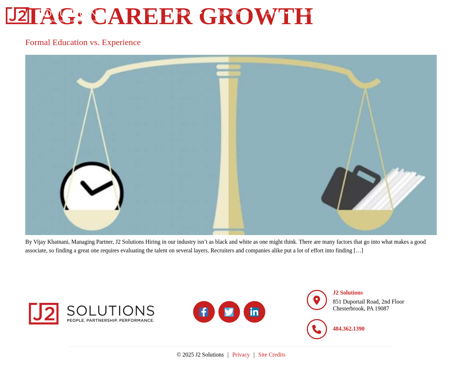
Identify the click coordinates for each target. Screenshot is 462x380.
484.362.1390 (349, 329)
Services (245, 12)
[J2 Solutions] (317, 300)
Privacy (241, 355)
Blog (407, 12)
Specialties (289, 12)
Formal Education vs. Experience (83, 42)
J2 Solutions (348, 293)
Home (211, 12)
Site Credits (272, 355)
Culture (371, 12)
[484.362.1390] (317, 329)
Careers (332, 12)
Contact (440, 12)
